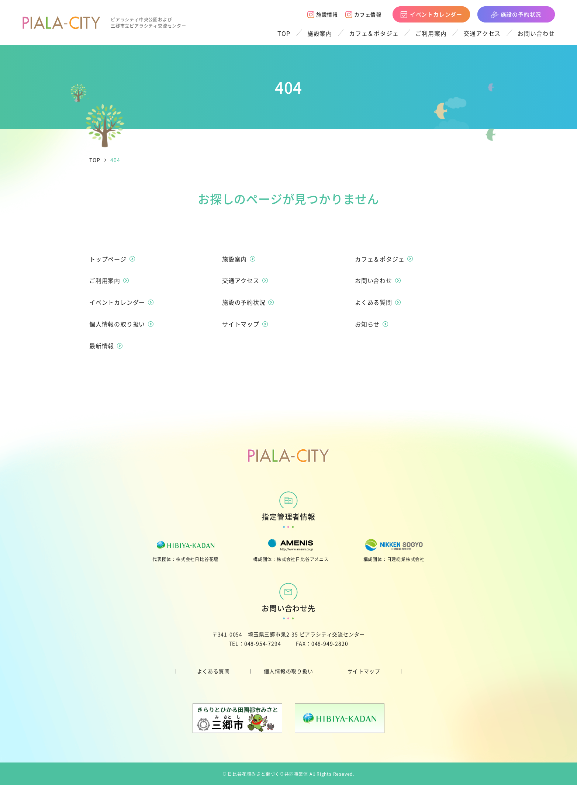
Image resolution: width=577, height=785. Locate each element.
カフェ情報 (363, 14)
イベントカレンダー (431, 14)
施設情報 (322, 14)
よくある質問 (213, 671)
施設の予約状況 (516, 14)
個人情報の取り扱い (288, 671)
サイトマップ (364, 671)
